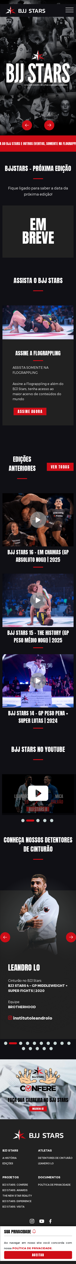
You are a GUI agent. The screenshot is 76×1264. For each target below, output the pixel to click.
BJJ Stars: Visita (13, 1206)
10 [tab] (23, 1048)
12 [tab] (37, 1048)
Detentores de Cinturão (55, 1157)
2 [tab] (38, 820)
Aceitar (38, 1255)
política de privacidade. (32, 1248)
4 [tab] (51, 820)
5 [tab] (41, 1043)
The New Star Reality (17, 1195)
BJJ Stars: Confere (15, 1184)
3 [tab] (44, 820)
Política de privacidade (54, 1184)
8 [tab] (62, 1043)
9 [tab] (69, 1043)
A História (9, 1157)
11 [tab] (30, 1048)
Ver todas (60, 467)
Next (49, 125)
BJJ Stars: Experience (16, 1201)
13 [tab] (44, 1048)
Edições (7, 1163)
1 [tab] (23, 820)
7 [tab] (55, 1043)
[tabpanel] (38, 793)
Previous (27, 125)
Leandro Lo (46, 1163)
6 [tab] (48, 1043)
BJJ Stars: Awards (15, 1190)
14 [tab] (51, 1048)
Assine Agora (30, 411)
